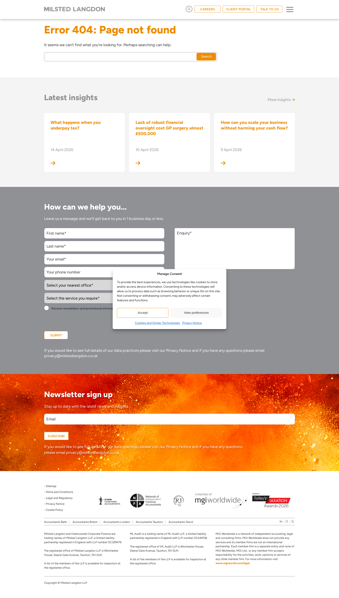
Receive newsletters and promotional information (84, 308)
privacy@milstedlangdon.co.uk (71, 355)
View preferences (196, 312)
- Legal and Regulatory (58, 498)
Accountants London (116, 522)
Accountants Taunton (149, 522)
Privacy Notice (192, 323)
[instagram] (287, 521)
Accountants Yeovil (181, 522)
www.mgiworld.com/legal (232, 563)
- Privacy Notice (54, 503)
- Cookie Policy (53, 509)
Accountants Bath (55, 522)
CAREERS (207, 9)
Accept (143, 312)
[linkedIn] (281, 521)
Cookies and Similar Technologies (157, 323)
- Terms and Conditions (58, 492)
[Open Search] (189, 9)
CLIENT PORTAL (238, 9)
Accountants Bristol (85, 522)
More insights (281, 100)
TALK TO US (269, 9)
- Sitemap (50, 486)
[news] (292, 521)
